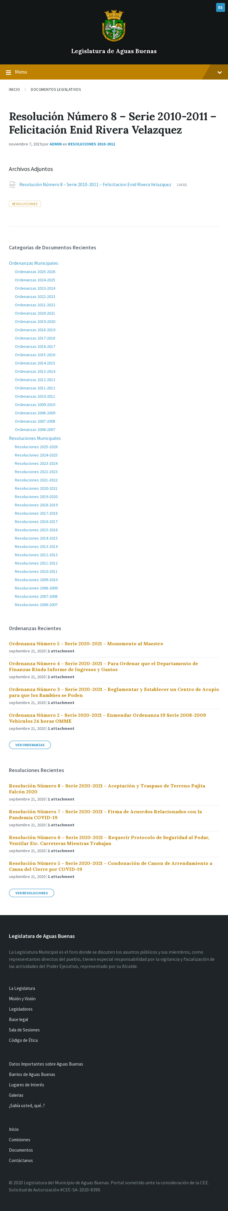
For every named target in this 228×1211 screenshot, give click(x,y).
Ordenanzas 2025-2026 (35, 271)
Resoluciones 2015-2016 (36, 529)
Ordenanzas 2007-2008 (35, 421)
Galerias (16, 1095)
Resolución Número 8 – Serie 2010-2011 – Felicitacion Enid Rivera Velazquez (95, 184)
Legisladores (21, 1009)
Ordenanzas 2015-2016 (35, 354)
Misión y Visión (22, 998)
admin (56, 144)
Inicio (14, 89)
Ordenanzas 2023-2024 (35, 288)
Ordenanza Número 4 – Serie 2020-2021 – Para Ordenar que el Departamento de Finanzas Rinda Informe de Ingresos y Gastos (103, 666)
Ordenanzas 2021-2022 (35, 304)
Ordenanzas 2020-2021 (35, 313)
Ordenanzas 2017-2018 (35, 338)
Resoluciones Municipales (35, 438)
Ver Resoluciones (31, 893)
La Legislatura (22, 988)
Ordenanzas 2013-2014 (35, 371)
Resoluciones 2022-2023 (36, 471)
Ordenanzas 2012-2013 (35, 379)
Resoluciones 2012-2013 (36, 554)
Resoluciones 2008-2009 (36, 588)
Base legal (18, 1019)
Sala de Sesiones (24, 1030)
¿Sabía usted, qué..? (27, 1105)
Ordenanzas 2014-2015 (35, 363)
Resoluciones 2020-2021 (36, 488)
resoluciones (25, 204)
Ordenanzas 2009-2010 (35, 404)
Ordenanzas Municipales (33, 263)
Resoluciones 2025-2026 (36, 446)
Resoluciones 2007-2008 (36, 596)
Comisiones (19, 1139)
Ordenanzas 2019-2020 (35, 321)
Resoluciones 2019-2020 (36, 496)
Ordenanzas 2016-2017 (35, 346)
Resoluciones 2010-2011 (91, 144)
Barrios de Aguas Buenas (32, 1074)
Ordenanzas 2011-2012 (35, 388)
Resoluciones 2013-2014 (36, 546)
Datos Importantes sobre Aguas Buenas (46, 1064)
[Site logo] (114, 41)
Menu (114, 72)
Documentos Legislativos (56, 89)
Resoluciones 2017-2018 (36, 513)
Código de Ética (23, 1040)
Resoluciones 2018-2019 (36, 505)
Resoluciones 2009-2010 (36, 579)
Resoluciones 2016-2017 (36, 521)
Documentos (21, 1150)
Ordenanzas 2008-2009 (35, 413)
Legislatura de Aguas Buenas (114, 51)
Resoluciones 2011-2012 (36, 563)
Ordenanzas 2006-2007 (35, 429)
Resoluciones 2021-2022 (36, 480)
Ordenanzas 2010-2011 (35, 396)
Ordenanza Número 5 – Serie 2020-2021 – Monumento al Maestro (86, 643)
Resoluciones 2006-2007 (36, 604)
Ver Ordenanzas (30, 745)
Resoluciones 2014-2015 (36, 538)
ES (220, 7)
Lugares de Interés (26, 1085)
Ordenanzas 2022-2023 (35, 296)
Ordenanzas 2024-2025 (35, 280)
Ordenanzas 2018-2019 (35, 329)
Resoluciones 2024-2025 (36, 455)
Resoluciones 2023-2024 (36, 463)
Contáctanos (21, 1160)
